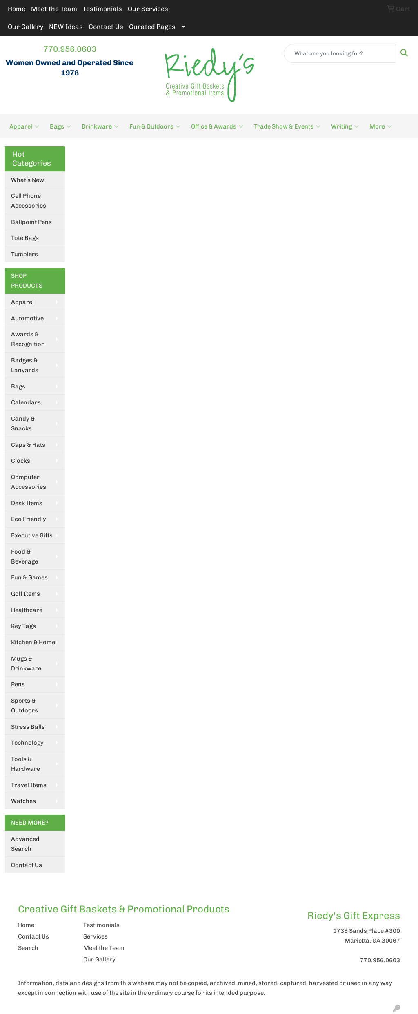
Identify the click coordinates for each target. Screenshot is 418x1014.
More (380, 126)
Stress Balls (28, 726)
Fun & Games (29, 577)
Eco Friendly (28, 519)
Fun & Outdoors (154, 126)
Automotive (27, 318)
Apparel (24, 126)
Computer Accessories (28, 481)
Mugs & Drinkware (26, 663)
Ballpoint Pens (31, 222)
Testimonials (102, 9)
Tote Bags (25, 238)
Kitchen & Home (33, 642)
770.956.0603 (69, 49)
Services (95, 936)
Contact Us (106, 27)
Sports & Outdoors (24, 705)
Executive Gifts (32, 535)
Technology (27, 742)
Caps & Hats (28, 444)
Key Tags (23, 626)
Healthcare (26, 610)
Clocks (20, 460)
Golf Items (25, 593)
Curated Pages (152, 27)
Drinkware (100, 126)
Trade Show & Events (287, 126)
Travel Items (29, 785)
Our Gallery (25, 27)
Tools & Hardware (25, 763)
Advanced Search (25, 843)
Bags (60, 126)
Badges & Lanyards (24, 365)
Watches (23, 801)
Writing (345, 126)
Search (28, 948)
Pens (18, 684)
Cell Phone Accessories (28, 200)
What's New (27, 180)
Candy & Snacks (23, 423)
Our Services (148, 9)
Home (16, 9)
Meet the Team (54, 9)
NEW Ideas (66, 27)
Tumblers (24, 254)
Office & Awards (217, 126)
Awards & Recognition (28, 339)
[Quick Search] (340, 53)
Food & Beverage (24, 556)
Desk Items (26, 503)
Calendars (26, 402)
